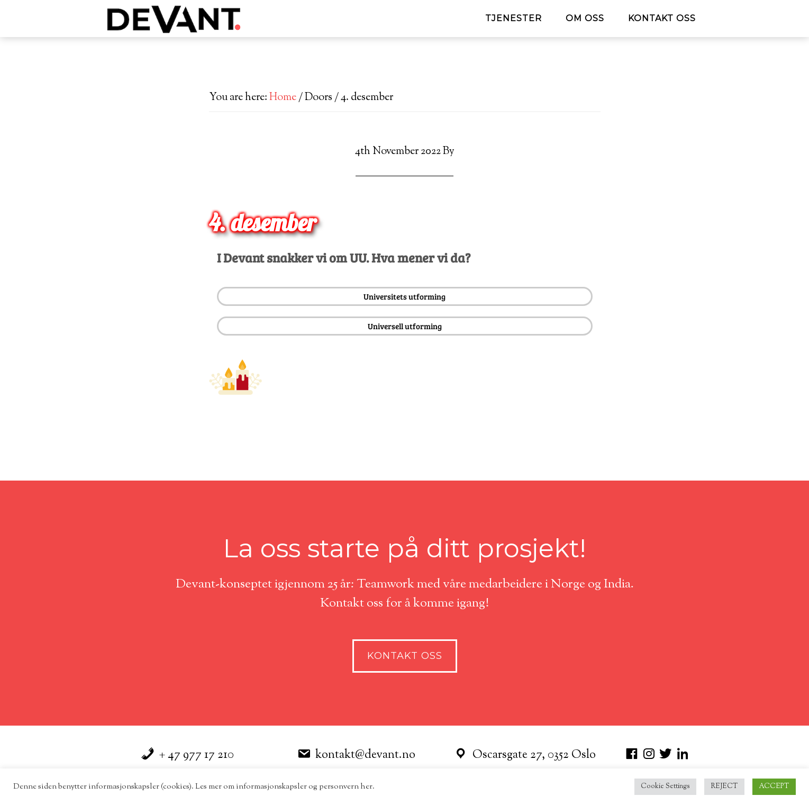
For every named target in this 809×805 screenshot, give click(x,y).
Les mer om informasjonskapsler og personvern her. (284, 786)
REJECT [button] (724, 786)
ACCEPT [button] (774, 786)
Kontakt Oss (404, 656)
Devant (198, 18)
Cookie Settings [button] (665, 786)
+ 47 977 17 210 (196, 755)
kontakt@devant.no (365, 755)
